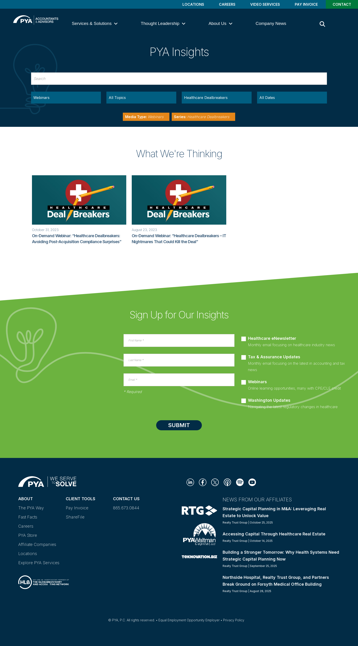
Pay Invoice (306, 4)
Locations (193, 4)
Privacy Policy (233, 620)
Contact (342, 4)
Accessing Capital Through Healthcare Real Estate (274, 534)
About (25, 498)
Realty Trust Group (235, 522)
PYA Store (27, 535)
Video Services (265, 4)
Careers (227, 4)
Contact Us (126, 498)
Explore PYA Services (38, 562)
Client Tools (80, 498)
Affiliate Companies (37, 544)
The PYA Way (31, 507)
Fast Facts (27, 517)
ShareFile (75, 517)
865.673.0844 (126, 507)
